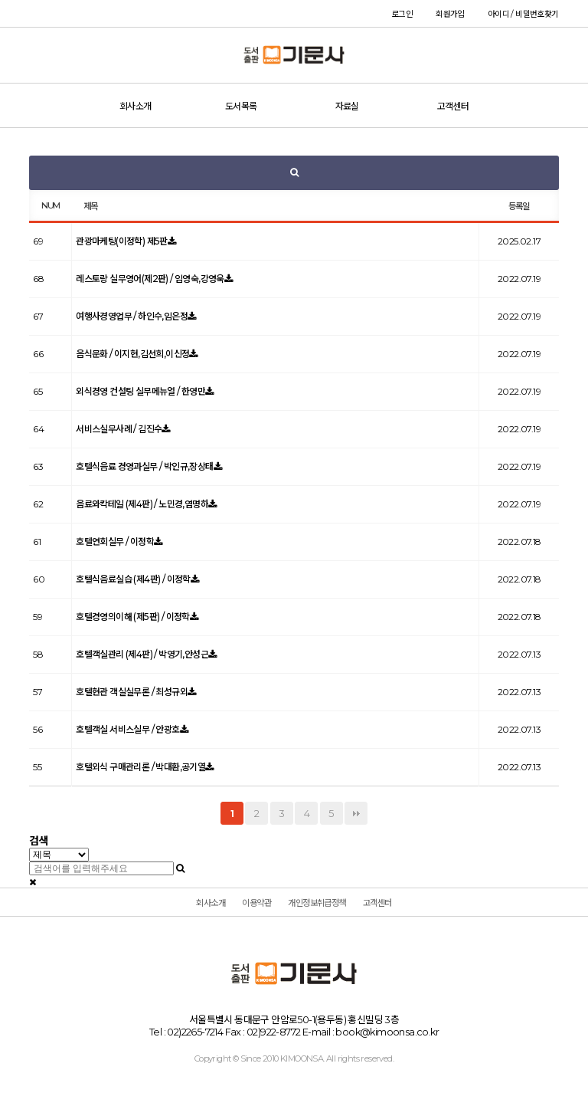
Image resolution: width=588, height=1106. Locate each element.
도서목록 (241, 106)
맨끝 (356, 813)
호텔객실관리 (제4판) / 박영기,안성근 (142, 654)
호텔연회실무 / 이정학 (115, 541)
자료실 (347, 106)
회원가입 (450, 14)
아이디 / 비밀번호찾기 (523, 14)
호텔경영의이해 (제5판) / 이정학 (133, 616)
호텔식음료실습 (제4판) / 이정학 (133, 579)
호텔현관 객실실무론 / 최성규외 (132, 691)
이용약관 (256, 903)
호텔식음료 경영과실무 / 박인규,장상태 (144, 466)
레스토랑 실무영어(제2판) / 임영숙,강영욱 (150, 278)
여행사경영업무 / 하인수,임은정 (132, 316)
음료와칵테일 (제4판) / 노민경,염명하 (142, 504)
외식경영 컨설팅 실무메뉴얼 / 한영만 (140, 391)
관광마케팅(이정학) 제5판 (122, 241)
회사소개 (135, 106)
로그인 (402, 14)
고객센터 (453, 106)
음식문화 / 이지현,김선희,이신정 (132, 353)
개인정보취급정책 (316, 903)
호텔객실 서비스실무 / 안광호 (127, 729)
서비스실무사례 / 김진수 (119, 429)
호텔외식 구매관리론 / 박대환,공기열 (140, 767)
